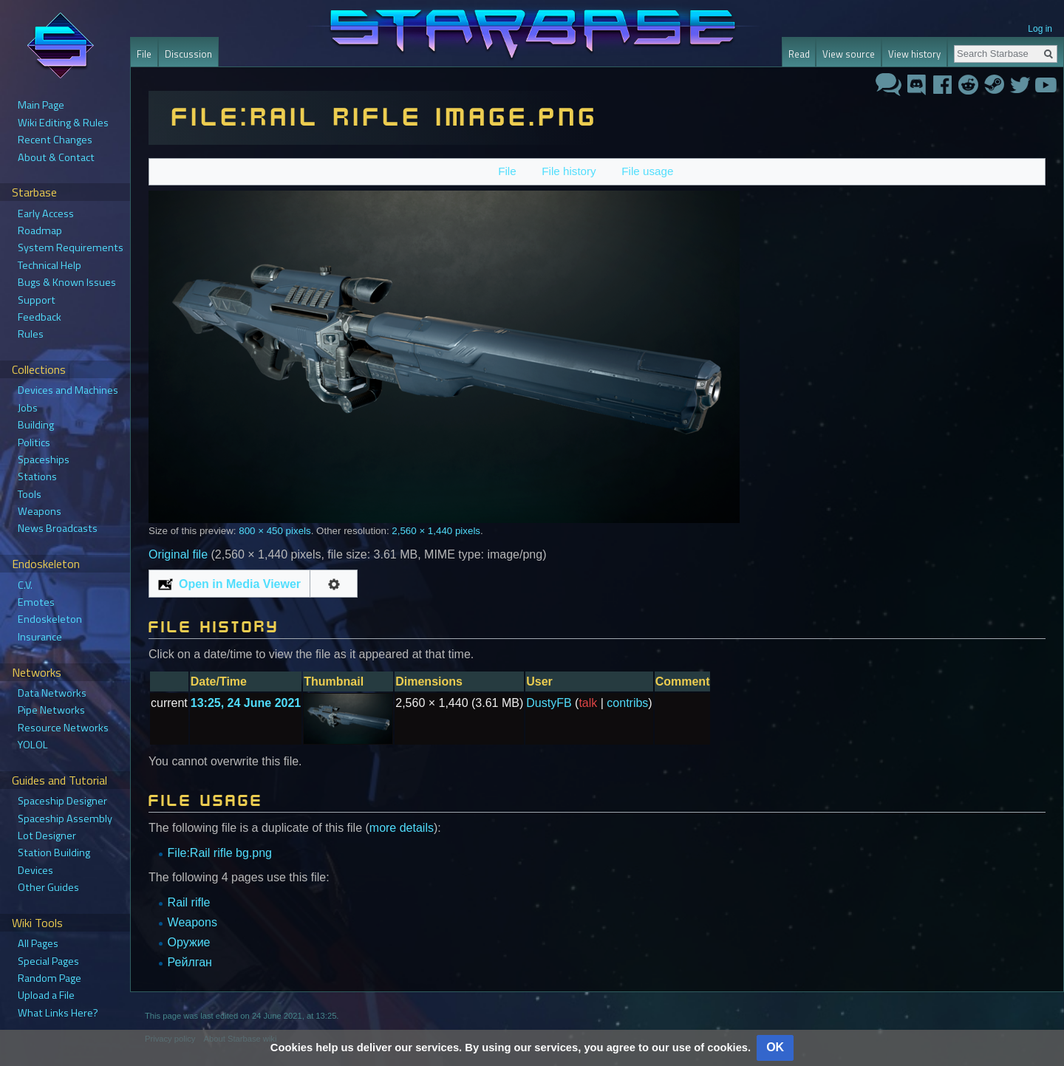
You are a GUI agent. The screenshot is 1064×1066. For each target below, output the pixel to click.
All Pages (38, 943)
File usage (647, 171)
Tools (29, 494)
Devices (35, 870)
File (507, 171)
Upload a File (46, 995)
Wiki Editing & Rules (63, 123)
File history (569, 171)
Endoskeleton (50, 619)
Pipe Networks (51, 710)
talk (588, 703)
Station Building (54, 852)
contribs (627, 703)
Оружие (189, 942)
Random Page (49, 978)
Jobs (28, 408)
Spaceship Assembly (65, 818)
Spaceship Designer (62, 801)
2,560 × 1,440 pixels (436, 530)
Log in (1040, 29)
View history (914, 54)
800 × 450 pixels (274, 530)
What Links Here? (58, 1013)
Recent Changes (55, 139)
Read (799, 54)
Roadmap (40, 230)
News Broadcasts (58, 528)
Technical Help (49, 265)
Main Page (41, 105)
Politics (34, 442)
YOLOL (33, 745)
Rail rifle (189, 902)
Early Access (46, 213)
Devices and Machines (68, 390)
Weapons (192, 922)
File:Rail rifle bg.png (220, 853)
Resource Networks (63, 728)
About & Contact (56, 157)
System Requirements (70, 247)
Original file (178, 554)
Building (36, 425)
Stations (37, 476)
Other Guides (48, 887)
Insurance (40, 637)
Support (36, 300)
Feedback (39, 317)
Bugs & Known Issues (67, 282)
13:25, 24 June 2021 (246, 703)
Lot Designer (47, 835)
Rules (31, 334)
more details (401, 827)
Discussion (188, 54)
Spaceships (43, 459)
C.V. (25, 585)
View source (848, 54)
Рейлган (190, 962)
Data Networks (52, 693)
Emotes (36, 602)
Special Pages (48, 961)
